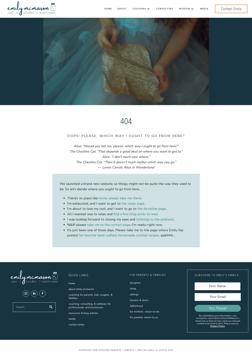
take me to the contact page (108, 225)
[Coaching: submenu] (148, 9)
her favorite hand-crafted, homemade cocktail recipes (119, 235)
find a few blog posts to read (136, 214)
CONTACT (129, 350)
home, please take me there (120, 198)
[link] (108, 8)
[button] (26, 293)
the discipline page (151, 208)
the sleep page (132, 203)
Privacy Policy (217, 326)
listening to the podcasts (155, 219)
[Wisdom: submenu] (192, 9)
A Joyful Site (164, 350)
